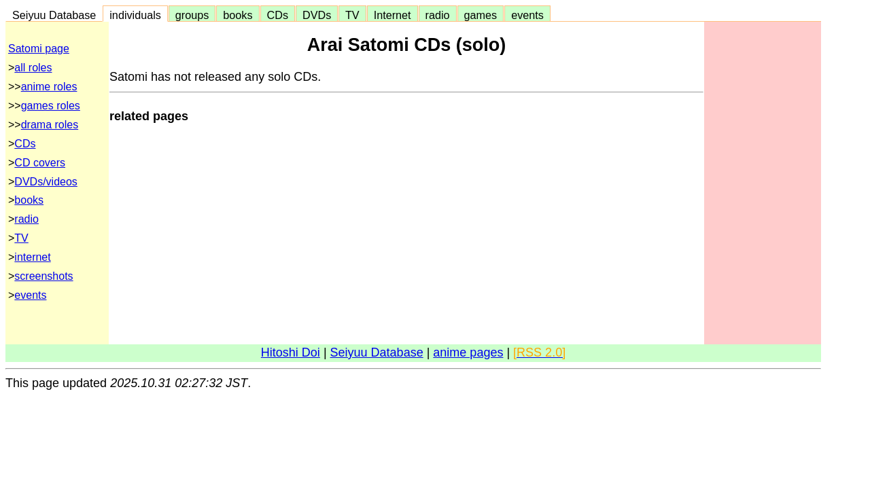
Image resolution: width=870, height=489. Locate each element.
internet (32, 257)
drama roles (49, 124)
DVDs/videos (45, 181)
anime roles (49, 86)
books (237, 15)
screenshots (43, 276)
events (527, 15)
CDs (277, 15)
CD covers (39, 162)
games (481, 15)
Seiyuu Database (54, 15)
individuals (135, 15)
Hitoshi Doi (290, 352)
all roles (33, 67)
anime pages (468, 352)
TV (352, 15)
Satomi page (38, 48)
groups (192, 15)
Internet (392, 15)
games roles (50, 105)
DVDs (316, 15)
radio (437, 15)
